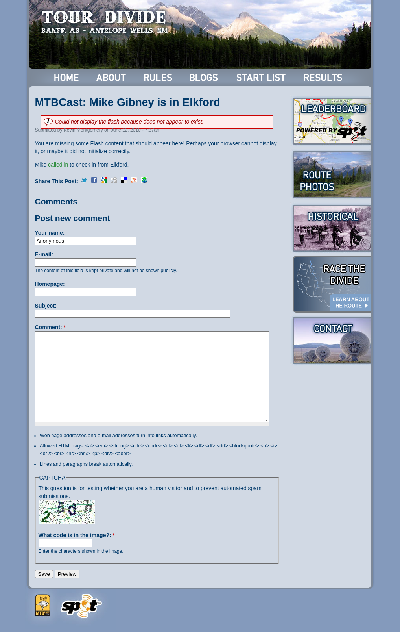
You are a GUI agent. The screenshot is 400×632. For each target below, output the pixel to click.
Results (324, 77)
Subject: (46, 305)
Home (66, 77)
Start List (262, 77)
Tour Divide (107, 21)
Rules (159, 77)
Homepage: (50, 284)
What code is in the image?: (77, 535)
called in (59, 164)
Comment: (50, 327)
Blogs (205, 77)
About (112, 77)
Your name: (50, 233)
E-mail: (44, 254)
